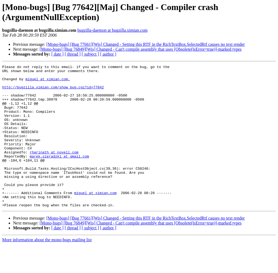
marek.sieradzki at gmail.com (59, 174)
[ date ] (57, 54)
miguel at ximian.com (95, 218)
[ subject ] (90, 54)
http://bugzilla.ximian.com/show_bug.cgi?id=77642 (53, 91)
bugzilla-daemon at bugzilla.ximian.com (112, 30)
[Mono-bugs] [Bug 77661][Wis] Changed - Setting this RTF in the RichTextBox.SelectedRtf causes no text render (145, 44)
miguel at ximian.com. (48, 82)
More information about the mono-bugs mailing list (47, 268)
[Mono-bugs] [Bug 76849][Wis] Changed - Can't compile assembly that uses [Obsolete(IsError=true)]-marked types (141, 49)
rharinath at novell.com (54, 170)
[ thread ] (73, 54)
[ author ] (108, 54)
